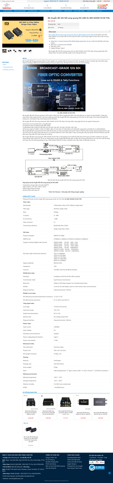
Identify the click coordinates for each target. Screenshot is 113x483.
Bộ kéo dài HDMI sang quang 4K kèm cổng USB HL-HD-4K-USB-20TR (48, 412)
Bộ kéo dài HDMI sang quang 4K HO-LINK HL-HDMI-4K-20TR (31, 412)
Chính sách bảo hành (73, 460)
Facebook (93, 457)
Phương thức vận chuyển (75, 466)
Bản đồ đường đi (14, 457)
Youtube (100, 457)
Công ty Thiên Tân (51, 457)
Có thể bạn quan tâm (8, 70)
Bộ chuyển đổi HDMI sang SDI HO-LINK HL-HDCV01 (100, 413)
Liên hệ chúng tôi (51, 468)
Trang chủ (4, 13)
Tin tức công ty (50, 460)
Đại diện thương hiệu (52, 462)
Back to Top (109, 474)
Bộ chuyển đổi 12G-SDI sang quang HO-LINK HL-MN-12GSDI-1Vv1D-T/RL (71, 35)
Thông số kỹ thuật (8, 67)
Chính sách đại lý (51, 464)
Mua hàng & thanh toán (74, 468)
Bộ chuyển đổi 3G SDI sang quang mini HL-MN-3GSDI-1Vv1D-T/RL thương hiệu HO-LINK (31, 439)
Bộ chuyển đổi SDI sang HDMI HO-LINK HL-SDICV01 (83, 413)
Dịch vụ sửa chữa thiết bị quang (55, 466)
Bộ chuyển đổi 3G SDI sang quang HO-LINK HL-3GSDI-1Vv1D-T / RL (66, 412)
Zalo (105, 457)
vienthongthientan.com (16, 478)
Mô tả (4, 64)
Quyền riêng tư (71, 464)
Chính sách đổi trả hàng (74, 462)
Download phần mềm (74, 457)
